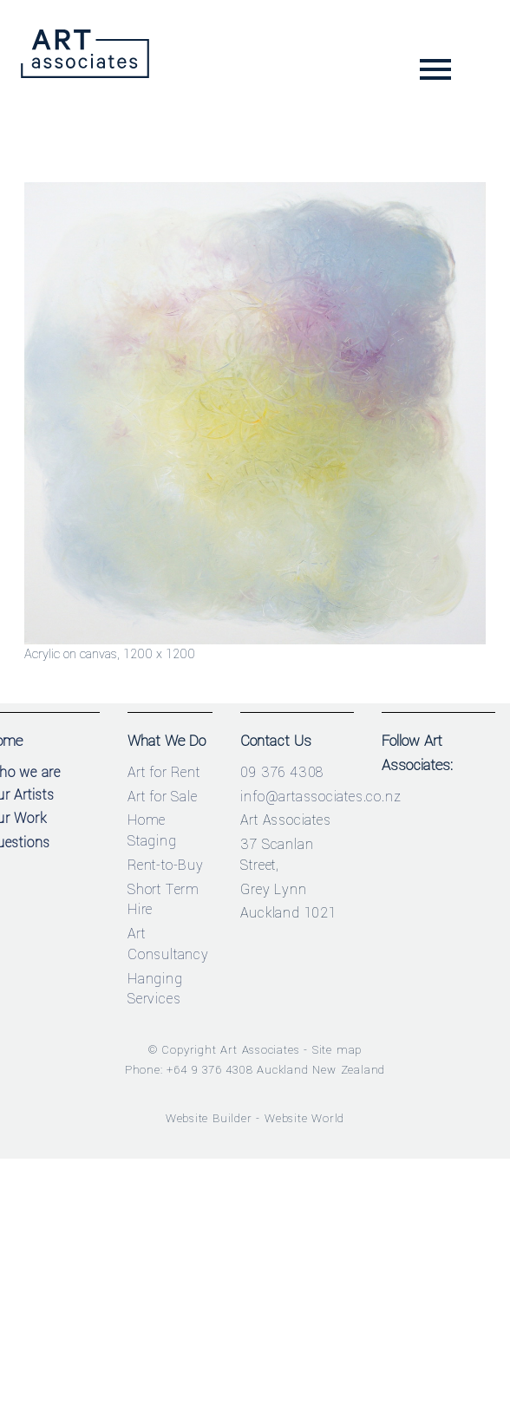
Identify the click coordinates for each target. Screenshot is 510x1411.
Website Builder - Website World (255, 1118)
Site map (337, 1050)
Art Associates (259, 1050)
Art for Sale (163, 797)
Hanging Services (155, 989)
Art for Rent (164, 772)
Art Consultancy (168, 944)
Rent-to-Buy (166, 865)
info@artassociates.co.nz (320, 797)
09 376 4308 (282, 772)
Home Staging (152, 830)
